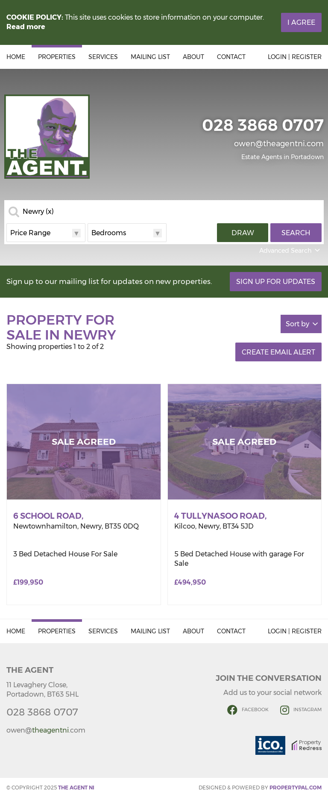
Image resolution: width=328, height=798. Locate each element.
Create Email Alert (278, 352)
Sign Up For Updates (275, 282)
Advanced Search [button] (290, 250)
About (193, 57)
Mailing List (150, 57)
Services (103, 57)
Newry (38, 211)
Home (15, 57)
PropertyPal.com (295, 787)
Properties (57, 57)
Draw (242, 233)
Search (295, 233)
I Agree (301, 22)
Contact (231, 57)
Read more (25, 27)
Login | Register (295, 57)
